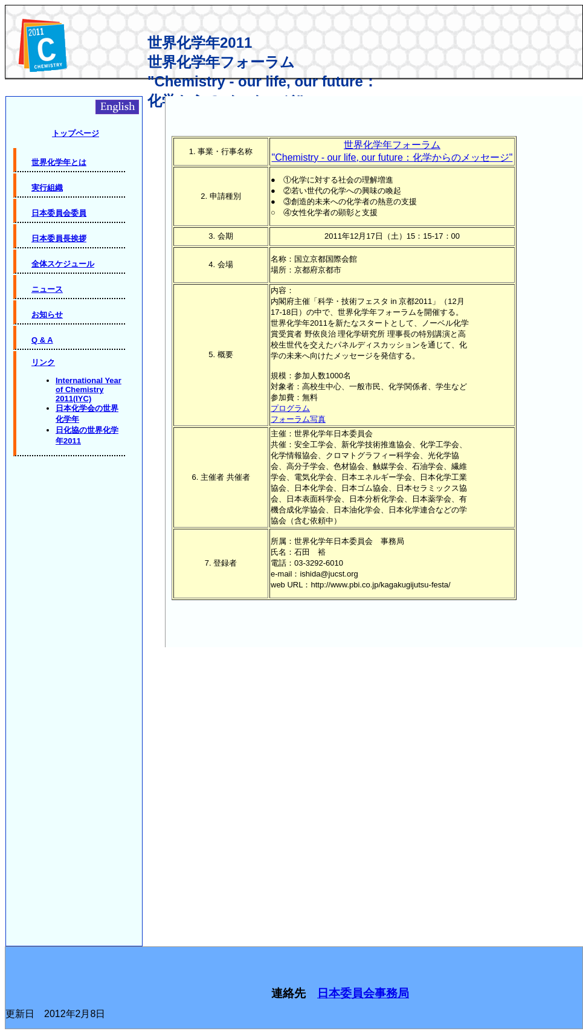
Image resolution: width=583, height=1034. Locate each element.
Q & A (42, 339)
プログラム (290, 408)
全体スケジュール (62, 263)
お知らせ (47, 314)
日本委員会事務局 (363, 993)
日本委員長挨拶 (58, 238)
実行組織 (47, 187)
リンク (43, 362)
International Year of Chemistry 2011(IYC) (88, 389)
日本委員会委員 (58, 213)
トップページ (75, 133)
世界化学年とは (58, 162)
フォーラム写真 (298, 419)
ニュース (47, 289)
